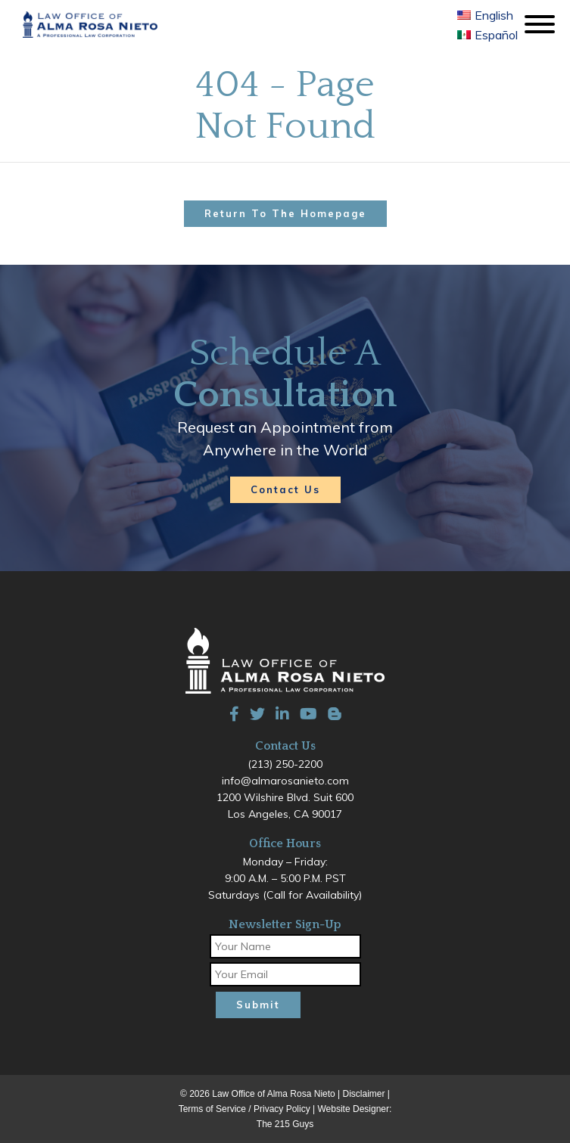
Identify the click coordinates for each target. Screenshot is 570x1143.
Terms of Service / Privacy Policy (244, 1109)
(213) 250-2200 (285, 764)
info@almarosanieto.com (285, 780)
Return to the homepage (285, 213)
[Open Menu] (538, 25)
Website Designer (354, 1109)
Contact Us (285, 489)
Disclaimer (364, 1094)
